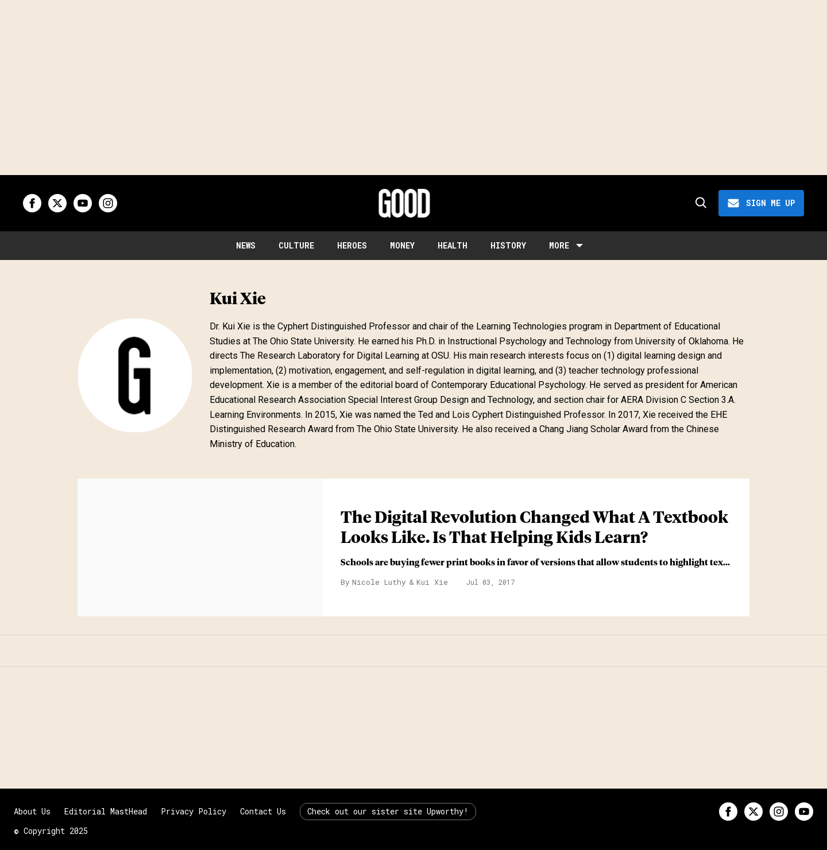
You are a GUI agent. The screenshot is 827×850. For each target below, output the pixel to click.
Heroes (352, 245)
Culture (296, 245)
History (508, 245)
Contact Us (263, 811)
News (246, 245)
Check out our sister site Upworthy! (388, 811)
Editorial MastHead (105, 811)
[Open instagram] (108, 203)
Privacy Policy (193, 811)
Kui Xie (432, 582)
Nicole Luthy (379, 582)
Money (402, 245)
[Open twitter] (57, 203)
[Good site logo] (404, 203)
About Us (32, 811)
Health (452, 245)
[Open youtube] (83, 203)
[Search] (700, 203)
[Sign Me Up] (761, 203)
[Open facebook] (32, 203)
